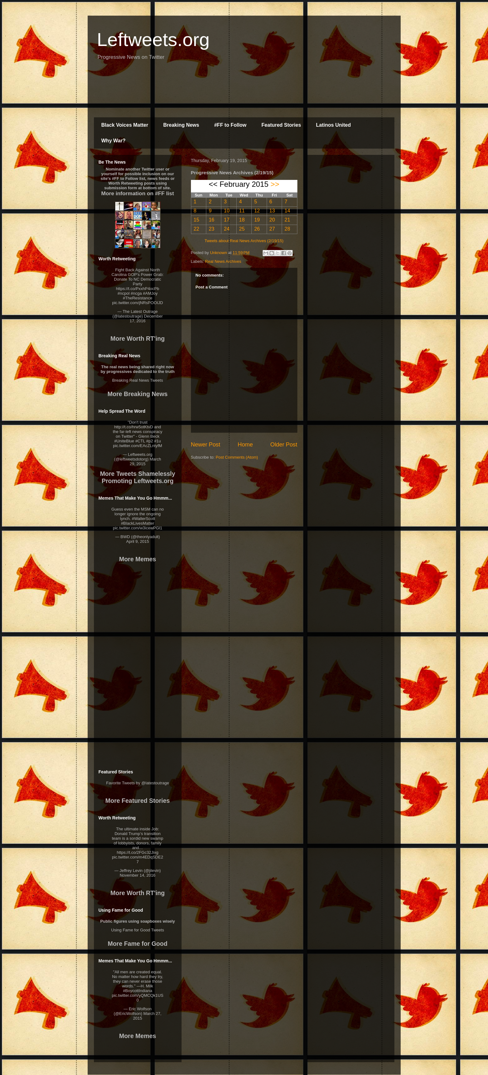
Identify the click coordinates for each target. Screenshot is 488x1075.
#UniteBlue (124, 441)
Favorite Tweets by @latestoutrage (137, 783)
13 (272, 210)
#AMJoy (150, 293)
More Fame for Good (137, 943)
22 (196, 229)
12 (257, 210)
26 (257, 229)
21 (287, 219)
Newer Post (205, 444)
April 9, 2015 (137, 541)
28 (287, 229)
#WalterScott (143, 518)
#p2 (149, 441)
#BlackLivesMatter (137, 523)
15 (196, 219)
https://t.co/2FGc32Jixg (137, 852)
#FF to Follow (230, 125)
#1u (157, 441)
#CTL (140, 441)
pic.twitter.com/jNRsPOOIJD (137, 302)
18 (242, 219)
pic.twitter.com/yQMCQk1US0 (137, 997)
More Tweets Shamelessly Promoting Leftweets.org (137, 477)
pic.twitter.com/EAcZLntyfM (137, 445)
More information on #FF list (137, 193)
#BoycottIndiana (137, 990)
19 (257, 219)
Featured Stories (281, 125)
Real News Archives (223, 261)
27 (272, 229)
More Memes (137, 559)
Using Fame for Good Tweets (137, 930)
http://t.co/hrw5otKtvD (133, 427)
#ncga (136, 293)
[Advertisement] (244, 92)
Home (245, 444)
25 (242, 229)
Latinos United (333, 125)
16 (211, 219)
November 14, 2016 (137, 875)
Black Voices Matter (124, 125)
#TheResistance (137, 298)
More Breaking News (138, 393)
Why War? (113, 140)
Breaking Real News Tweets (137, 380)
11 (242, 210)
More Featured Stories (137, 800)
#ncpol (124, 293)
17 (226, 219)
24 (226, 229)
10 (226, 210)
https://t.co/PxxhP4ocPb (137, 288)
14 (287, 210)
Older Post (283, 444)
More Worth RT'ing (137, 338)
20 (272, 219)
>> (274, 184)
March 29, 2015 (145, 461)
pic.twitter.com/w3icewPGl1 (137, 528)
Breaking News (181, 125)
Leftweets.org (153, 39)
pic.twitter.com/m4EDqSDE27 (137, 859)
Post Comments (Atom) (237, 457)
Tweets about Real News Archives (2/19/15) (243, 240)
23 (211, 229)
